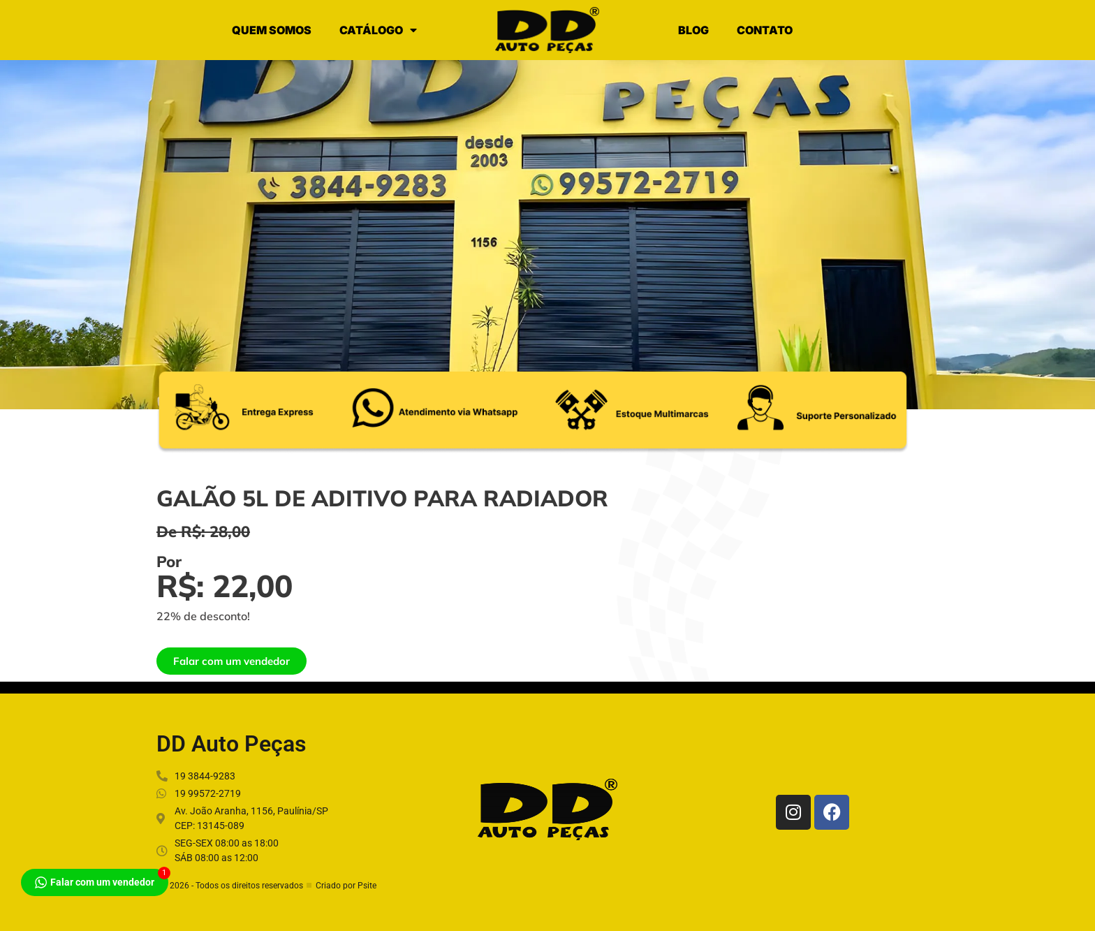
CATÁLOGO (378, 30)
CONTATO (765, 30)
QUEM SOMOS (271, 30)
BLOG (693, 30)
